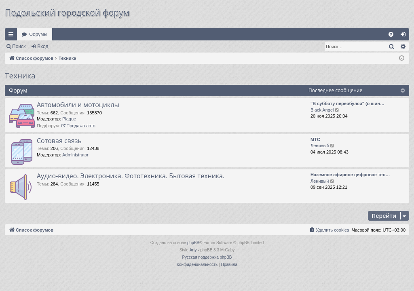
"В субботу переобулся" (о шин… (347, 103)
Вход (42, 46)
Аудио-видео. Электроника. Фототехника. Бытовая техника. (130, 175)
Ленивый (319, 145)
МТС (315, 139)
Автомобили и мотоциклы (78, 104)
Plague (69, 118)
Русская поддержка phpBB (207, 257)
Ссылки (12, 36)
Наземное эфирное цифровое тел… (350, 174)
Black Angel (322, 110)
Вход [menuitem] (405, 36)
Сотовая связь (59, 140)
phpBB (193, 242)
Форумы (38, 34)
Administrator (75, 154)
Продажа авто (78, 125)
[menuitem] (391, 34)
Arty (193, 250)
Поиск (18, 46)
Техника (20, 75)
